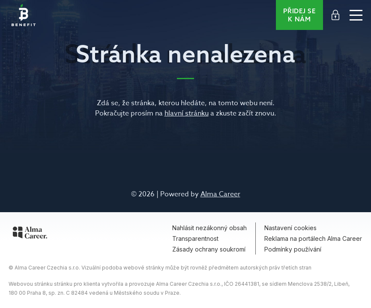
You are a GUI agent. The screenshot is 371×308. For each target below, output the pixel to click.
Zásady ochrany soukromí (208, 249)
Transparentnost (195, 238)
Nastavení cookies (290, 227)
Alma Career (220, 194)
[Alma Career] (30, 234)
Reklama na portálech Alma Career (313, 238)
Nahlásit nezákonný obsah (209, 227)
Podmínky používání (292, 249)
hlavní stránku (187, 113)
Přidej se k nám (299, 15)
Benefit (24, 15)
